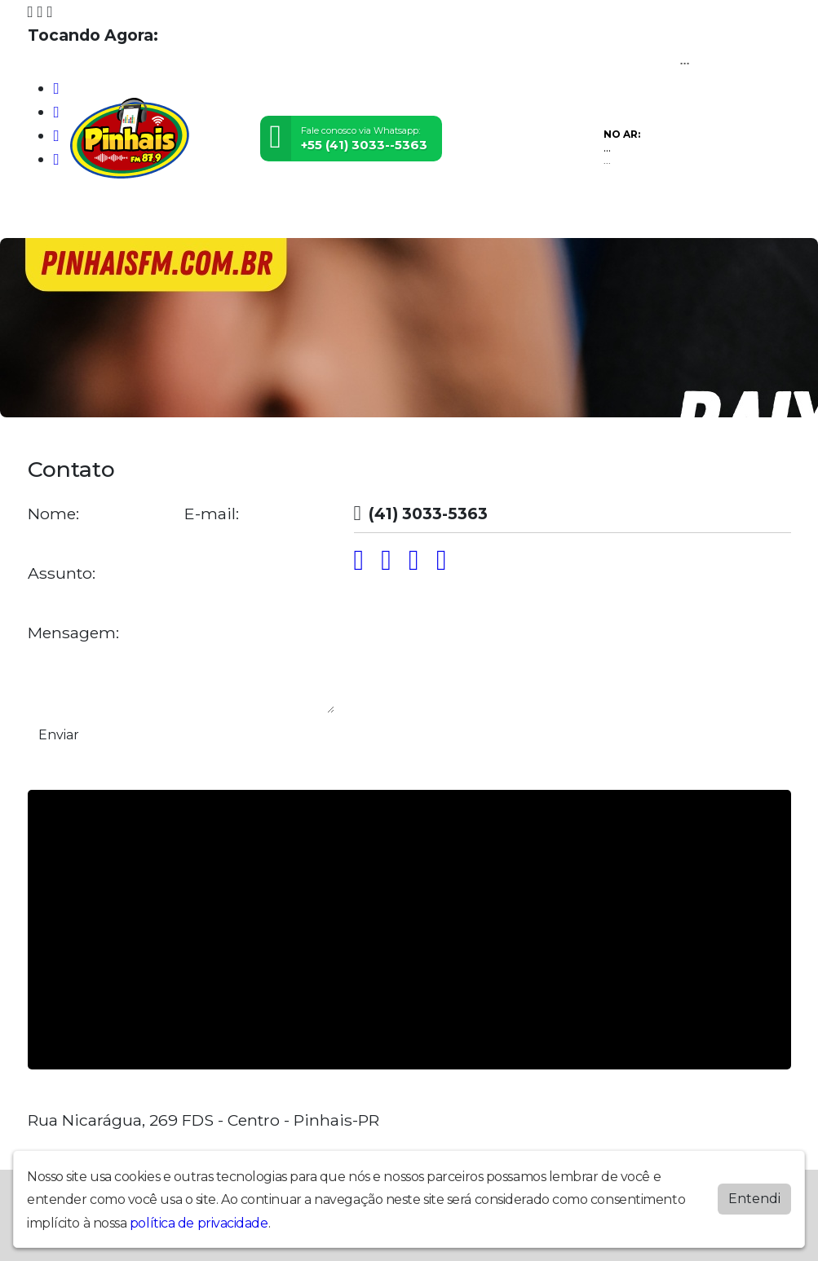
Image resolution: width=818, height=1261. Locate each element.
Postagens (262, 216)
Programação (113, 216)
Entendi (754, 1198)
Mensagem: (73, 633)
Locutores (191, 216)
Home (48, 216)
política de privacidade (199, 1223)
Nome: (53, 514)
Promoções (394, 216)
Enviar (58, 735)
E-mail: (211, 514)
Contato (327, 216)
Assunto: (61, 573)
